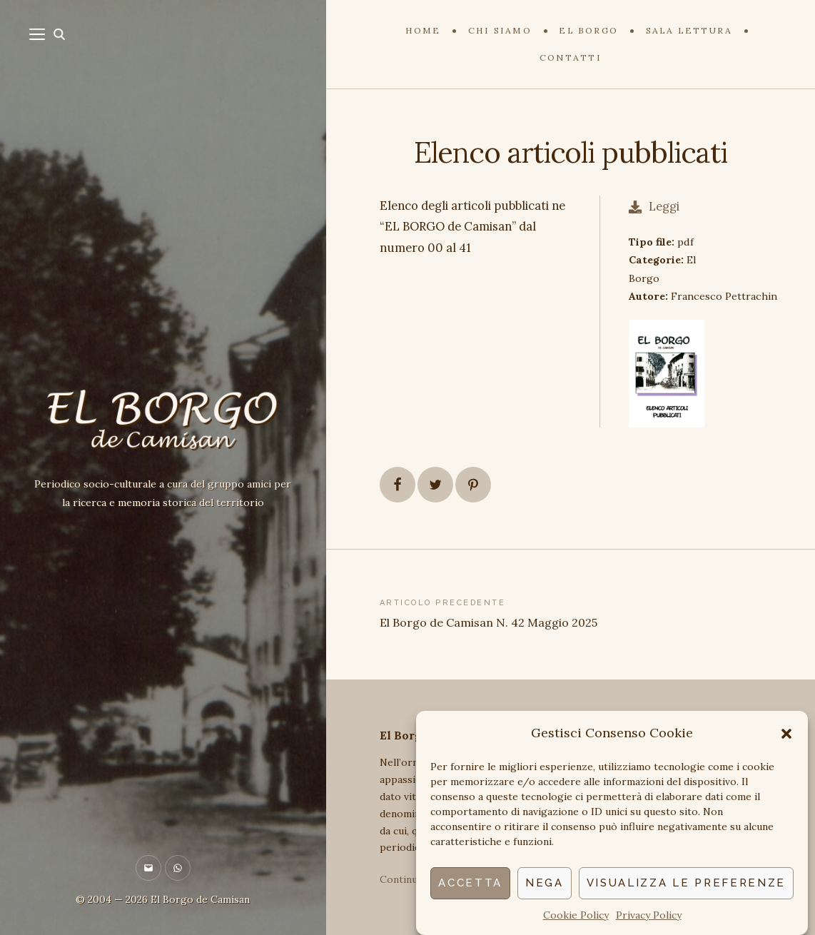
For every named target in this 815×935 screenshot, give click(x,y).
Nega (544, 882)
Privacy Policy (649, 915)
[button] (786, 734)
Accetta (470, 882)
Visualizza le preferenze (686, 882)
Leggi (654, 206)
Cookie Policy (576, 915)
